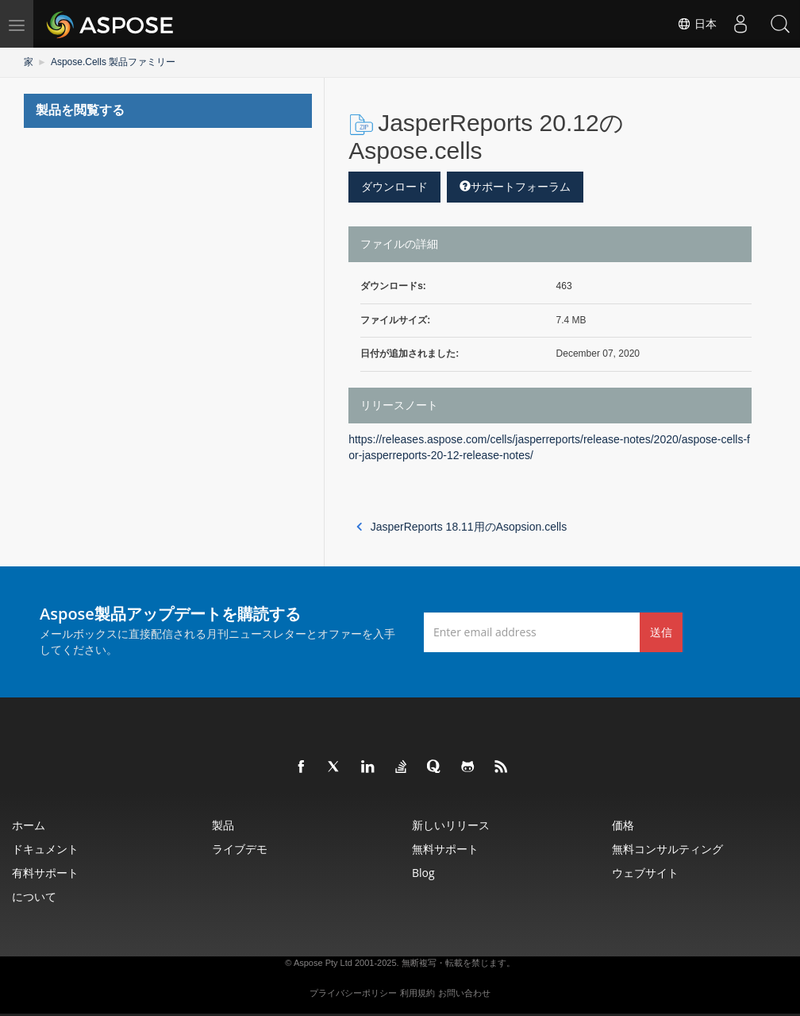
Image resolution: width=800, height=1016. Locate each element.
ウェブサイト (645, 872)
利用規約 (417, 993)
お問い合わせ (464, 993)
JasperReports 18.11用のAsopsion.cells (461, 526)
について (34, 896)
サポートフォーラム (515, 186)
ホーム (28, 825)
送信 (661, 631)
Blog (423, 872)
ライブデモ (239, 848)
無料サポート (445, 848)
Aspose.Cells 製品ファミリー (113, 62)
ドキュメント (45, 848)
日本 (697, 24)
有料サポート (45, 872)
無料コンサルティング (667, 848)
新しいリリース (451, 825)
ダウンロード (394, 186)
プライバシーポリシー (353, 993)
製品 (223, 825)
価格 (623, 825)
